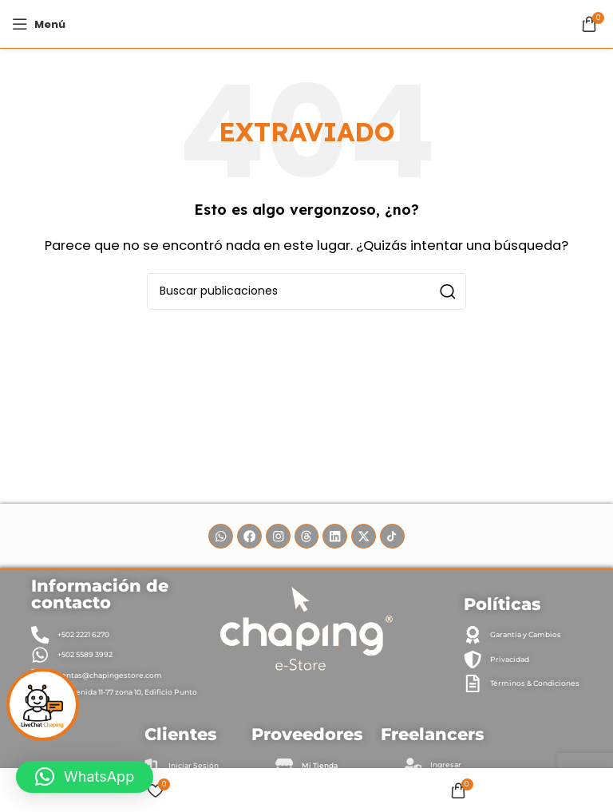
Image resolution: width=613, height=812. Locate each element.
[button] (84, 777)
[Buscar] (306, 291)
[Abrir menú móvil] (38, 24)
